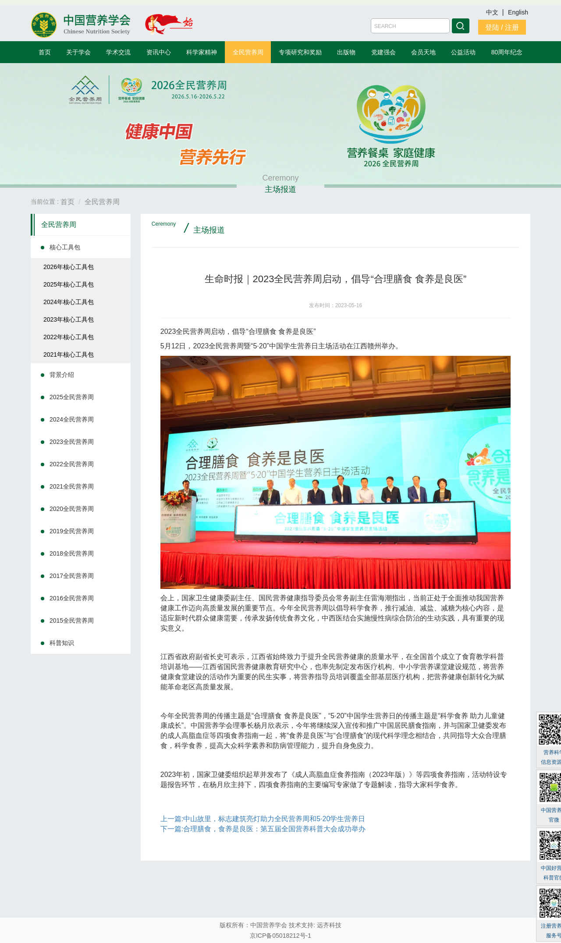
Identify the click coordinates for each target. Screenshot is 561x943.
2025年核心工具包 (68, 284)
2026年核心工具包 (68, 266)
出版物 (346, 52)
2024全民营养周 (72, 419)
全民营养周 (248, 52)
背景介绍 (62, 374)
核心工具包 (65, 247)
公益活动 (463, 52)
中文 (493, 12)
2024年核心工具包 (68, 301)
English (518, 12)
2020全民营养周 (72, 508)
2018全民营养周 (72, 553)
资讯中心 (158, 52)
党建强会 (383, 52)
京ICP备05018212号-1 (280, 935)
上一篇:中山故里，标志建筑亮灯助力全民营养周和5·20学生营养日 (263, 818)
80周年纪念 (507, 52)
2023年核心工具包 (68, 319)
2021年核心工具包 (68, 354)
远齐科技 (329, 925)
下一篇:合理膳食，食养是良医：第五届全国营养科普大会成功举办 (263, 829)
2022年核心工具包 (68, 336)
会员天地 (423, 52)
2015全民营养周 (72, 620)
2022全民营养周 (72, 464)
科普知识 (62, 642)
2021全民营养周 (72, 486)
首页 (45, 52)
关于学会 (78, 52)
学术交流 (118, 52)
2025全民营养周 (72, 397)
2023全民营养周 (72, 441)
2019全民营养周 (72, 531)
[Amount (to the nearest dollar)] (410, 25)
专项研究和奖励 (300, 52)
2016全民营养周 (72, 598)
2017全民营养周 (72, 575)
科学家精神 (201, 52)
